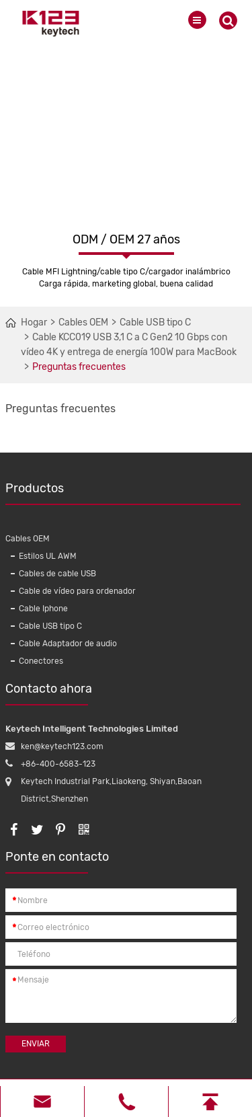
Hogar (34, 322)
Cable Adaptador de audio (68, 643)
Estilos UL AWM (48, 556)
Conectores (41, 661)
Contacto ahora (48, 693)
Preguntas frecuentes (79, 367)
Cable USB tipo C (155, 322)
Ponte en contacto (57, 861)
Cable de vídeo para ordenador (77, 591)
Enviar (36, 1043)
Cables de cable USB (57, 573)
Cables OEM (83, 322)
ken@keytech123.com (62, 746)
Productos (123, 493)
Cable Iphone (43, 608)
